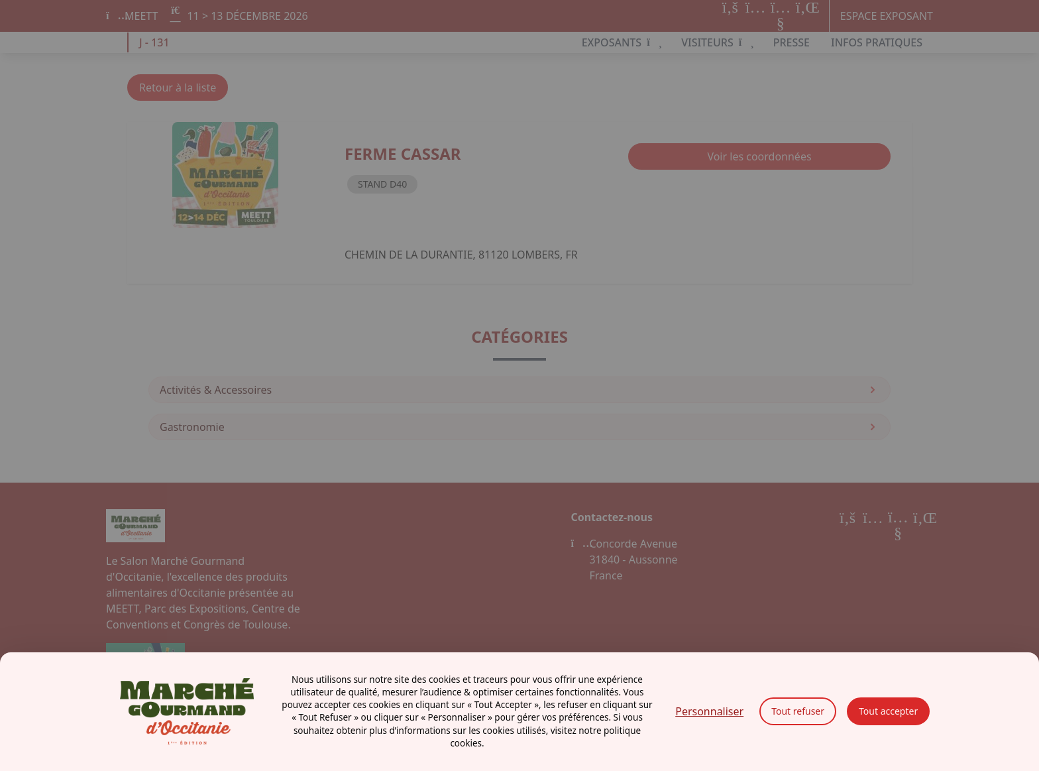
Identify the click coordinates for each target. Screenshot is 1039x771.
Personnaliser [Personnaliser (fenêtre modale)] (709, 711)
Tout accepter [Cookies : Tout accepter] (888, 711)
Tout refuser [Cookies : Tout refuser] (797, 711)
